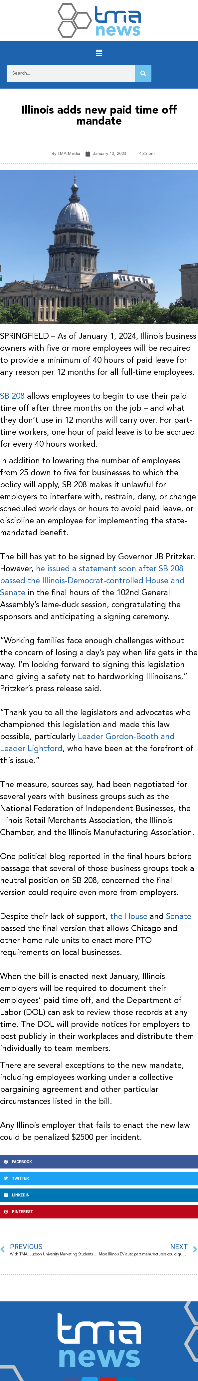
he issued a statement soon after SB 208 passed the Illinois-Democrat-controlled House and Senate (92, 581)
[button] (99, 53)
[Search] (143, 73)
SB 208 (12, 397)
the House (128, 917)
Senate (178, 917)
